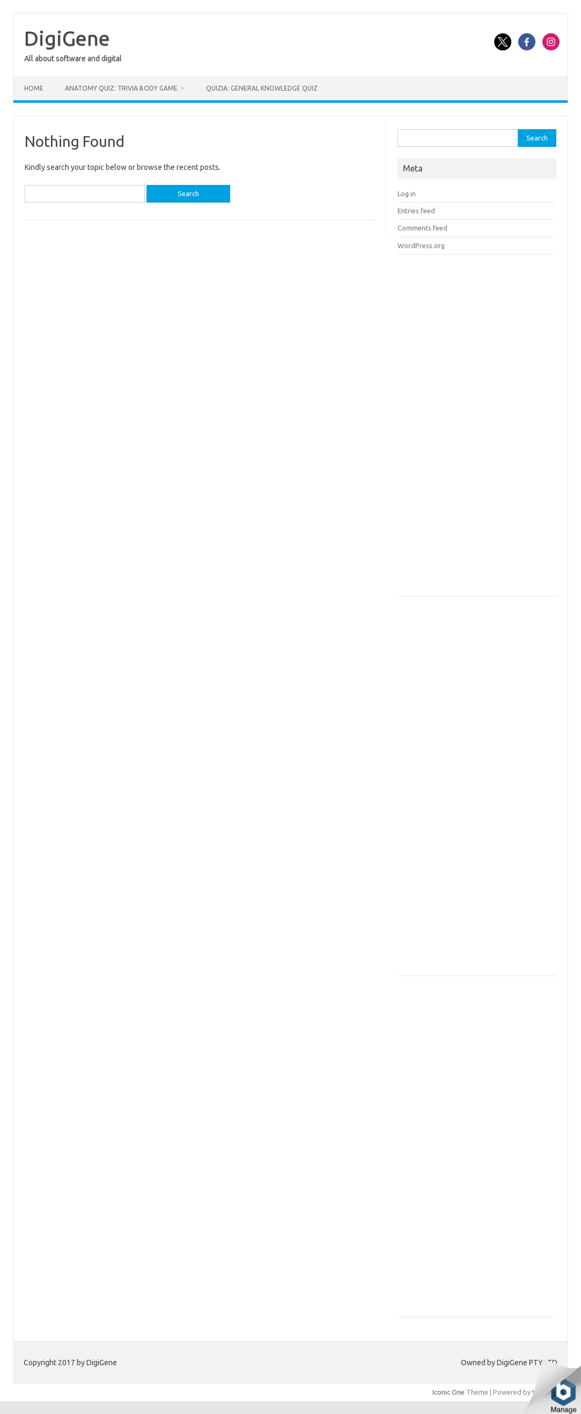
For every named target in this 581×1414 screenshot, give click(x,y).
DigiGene (67, 38)
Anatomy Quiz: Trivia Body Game (121, 88)
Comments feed (422, 228)
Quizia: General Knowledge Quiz (262, 88)
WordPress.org (421, 245)
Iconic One (448, 1392)
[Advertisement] (478, 429)
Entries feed (416, 210)
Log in (407, 193)
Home (33, 88)
